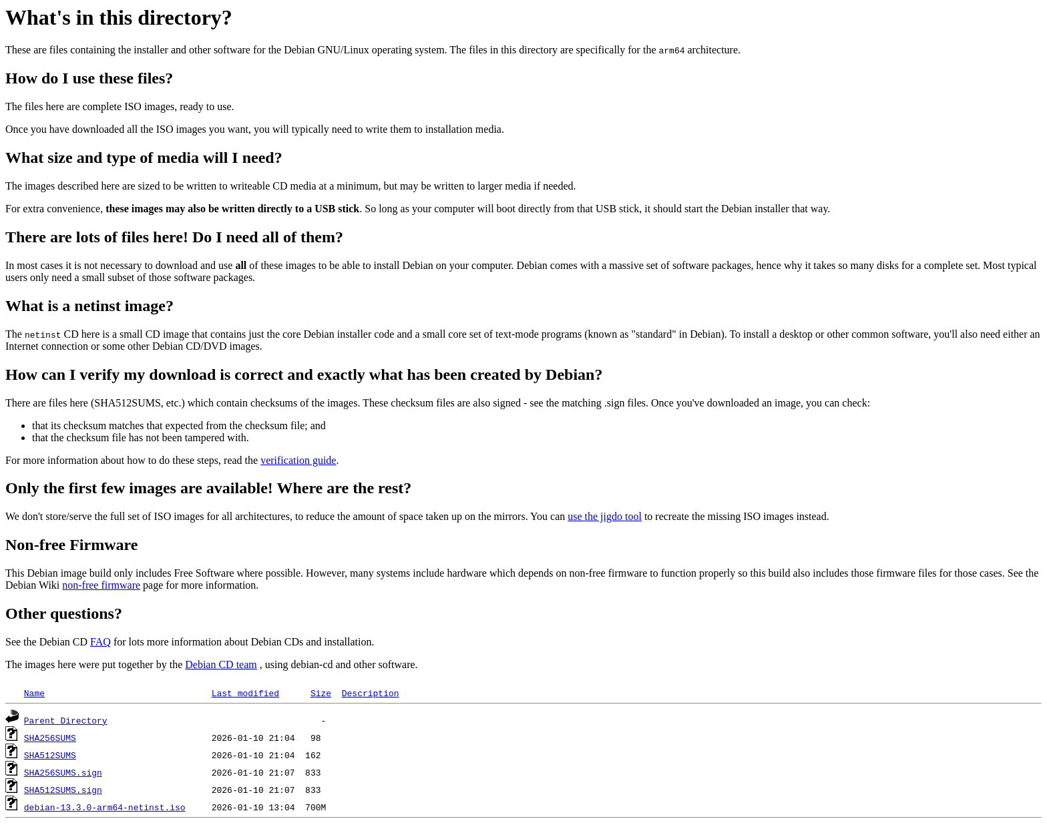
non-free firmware (101, 585)
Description (370, 693)
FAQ (100, 641)
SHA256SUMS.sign (63, 772)
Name (34, 693)
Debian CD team (221, 664)
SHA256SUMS (50, 738)
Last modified (245, 693)
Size (320, 693)
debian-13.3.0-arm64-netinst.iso (105, 807)
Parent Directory (66, 720)
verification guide (298, 460)
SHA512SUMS (50, 755)
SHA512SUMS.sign (63, 790)
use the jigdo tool (605, 516)
